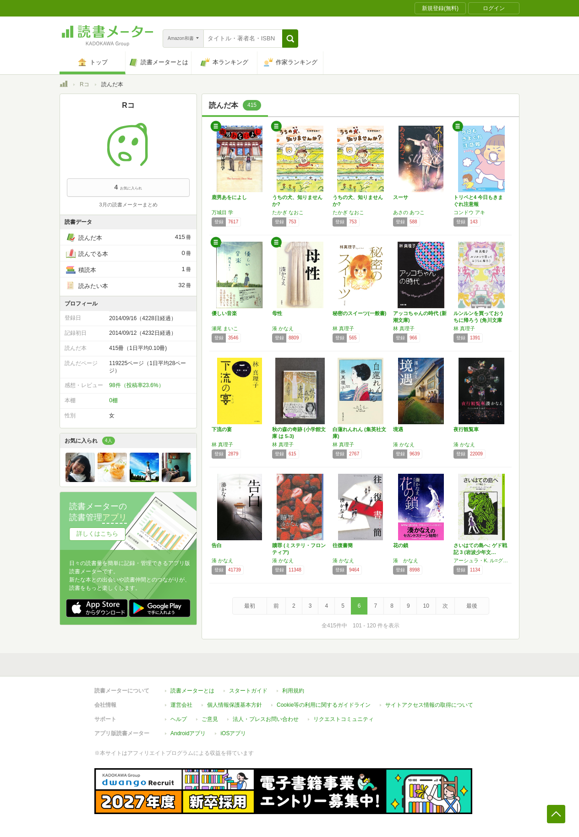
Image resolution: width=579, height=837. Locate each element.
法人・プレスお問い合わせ (266, 719)
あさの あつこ (409, 212)
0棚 (113, 400)
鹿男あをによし (229, 197)
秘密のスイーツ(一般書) (359, 313)
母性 (277, 313)
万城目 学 (222, 212)
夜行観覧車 (466, 429)
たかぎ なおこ (288, 212)
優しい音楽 (224, 313)
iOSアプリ (233, 733)
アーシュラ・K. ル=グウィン (481, 560)
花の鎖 (400, 545)
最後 (471, 606)
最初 (249, 606)
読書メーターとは (192, 690)
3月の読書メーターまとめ (128, 204)
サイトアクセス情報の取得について (429, 705)
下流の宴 (222, 429)
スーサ (400, 197)
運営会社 (181, 705)
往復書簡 (343, 545)
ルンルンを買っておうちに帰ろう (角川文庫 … (478, 320)
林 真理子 (343, 328)
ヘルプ (178, 719)
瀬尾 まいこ (225, 328)
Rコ (84, 84)
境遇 (398, 429)
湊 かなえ (283, 328)
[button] (290, 38)
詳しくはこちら (97, 533)
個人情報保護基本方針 (234, 705)
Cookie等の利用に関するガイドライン (324, 705)
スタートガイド (248, 690)
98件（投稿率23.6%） (136, 385)
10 (426, 606)
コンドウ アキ (469, 212)
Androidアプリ (188, 733)
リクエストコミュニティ (343, 719)
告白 (217, 545)
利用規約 (293, 690)
